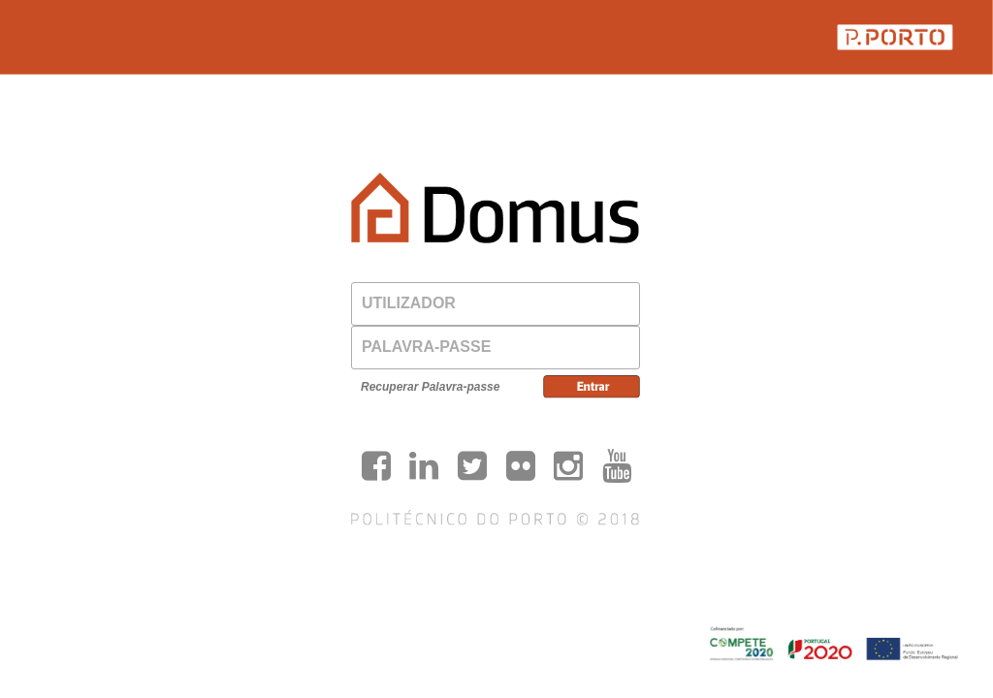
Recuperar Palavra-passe (430, 387)
